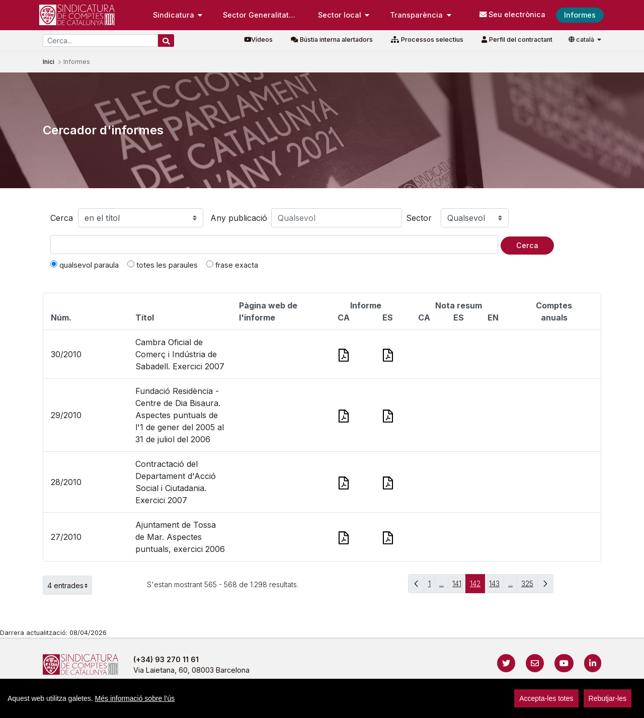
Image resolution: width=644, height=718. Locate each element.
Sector (419, 218)
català (582, 39)
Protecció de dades (441, 705)
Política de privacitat (282, 705)
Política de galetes (362, 705)
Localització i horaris (523, 705)
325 (529, 586)
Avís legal (216, 705)
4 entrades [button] (69, 585)
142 (477, 586)
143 (496, 586)
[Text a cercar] (274, 244)
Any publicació (238, 218)
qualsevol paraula (84, 264)
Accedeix (581, 705)
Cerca (61, 218)
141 (459, 586)
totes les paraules (162, 264)
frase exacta (232, 264)
